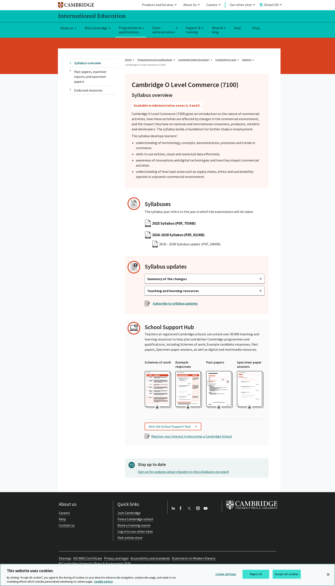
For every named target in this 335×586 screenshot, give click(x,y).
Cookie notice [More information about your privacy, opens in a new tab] (103, 581)
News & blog (217, 30)
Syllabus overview (87, 63)
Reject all (256, 574)
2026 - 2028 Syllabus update (189, 244)
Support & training (193, 30)
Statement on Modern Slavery (193, 558)
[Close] (328, 574)
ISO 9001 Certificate (87, 558)
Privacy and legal (116, 558)
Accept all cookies (286, 574)
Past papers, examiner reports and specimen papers (90, 77)
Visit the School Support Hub (169, 426)
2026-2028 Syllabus (178, 235)
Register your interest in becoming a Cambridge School (191, 436)
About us (66, 28)
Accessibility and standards (150, 558)
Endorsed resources (88, 90)
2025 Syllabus (174, 223)
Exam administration (163, 30)
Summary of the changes (167, 279)
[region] (167, 575)
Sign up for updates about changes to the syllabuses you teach (183, 472)
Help (237, 28)
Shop (256, 28)
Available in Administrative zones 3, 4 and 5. (167, 105)
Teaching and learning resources (173, 291)
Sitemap (65, 558)
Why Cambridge (96, 28)
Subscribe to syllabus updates (175, 303)
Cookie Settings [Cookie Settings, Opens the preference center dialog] (225, 574)
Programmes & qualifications (130, 30)
